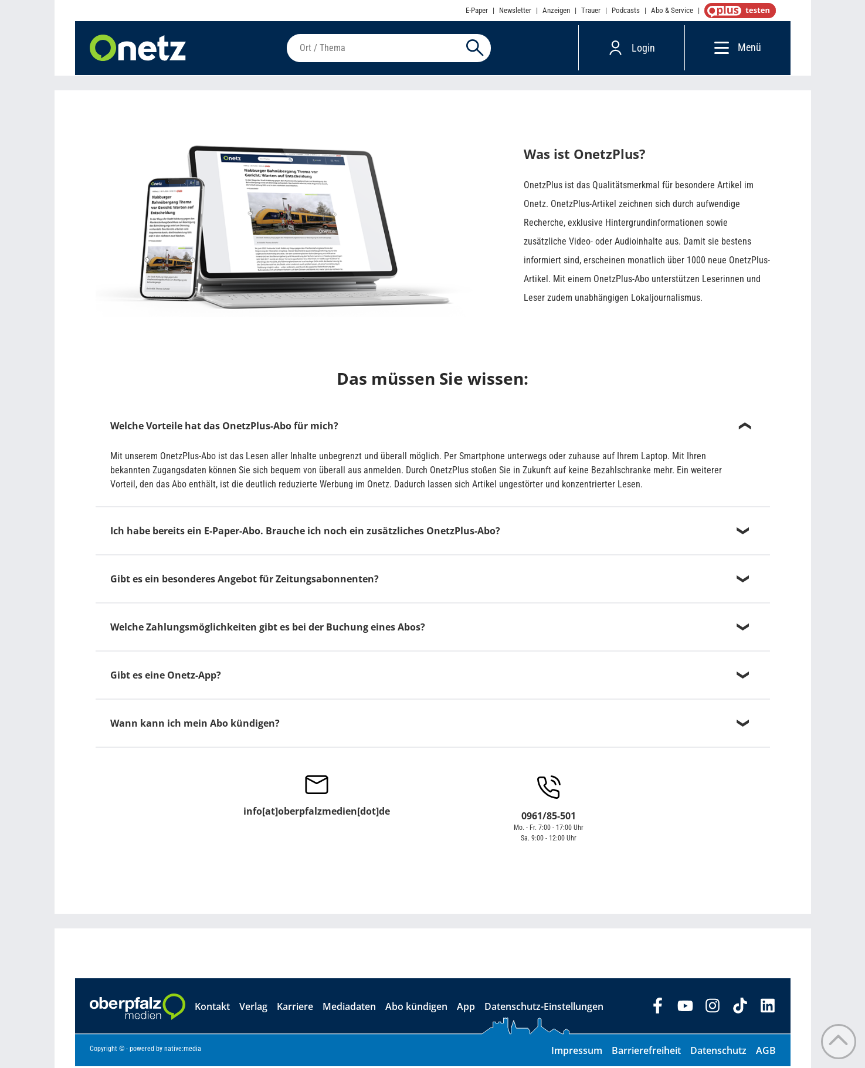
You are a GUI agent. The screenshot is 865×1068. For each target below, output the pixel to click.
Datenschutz (718, 1052)
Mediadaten (349, 1008)
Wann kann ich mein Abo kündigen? (195, 724)
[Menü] (719, 48)
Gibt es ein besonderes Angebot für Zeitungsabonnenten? (244, 580)
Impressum (576, 1052)
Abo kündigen (416, 1008)
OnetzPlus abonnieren (738, 10)
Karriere (295, 1008)
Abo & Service (672, 10)
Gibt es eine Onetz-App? (165, 676)
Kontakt (212, 1008)
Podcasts (626, 10)
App (466, 1008)
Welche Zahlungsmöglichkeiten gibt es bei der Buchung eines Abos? (267, 628)
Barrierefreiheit (646, 1052)
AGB (766, 1052)
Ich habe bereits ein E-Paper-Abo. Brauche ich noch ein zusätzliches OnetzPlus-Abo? (305, 532)
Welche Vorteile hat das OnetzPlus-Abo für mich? (224, 427)
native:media (182, 1050)
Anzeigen (556, 10)
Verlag (253, 1008)
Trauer (591, 10)
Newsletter (515, 10)
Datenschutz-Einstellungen (543, 1008)
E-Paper (477, 10)
